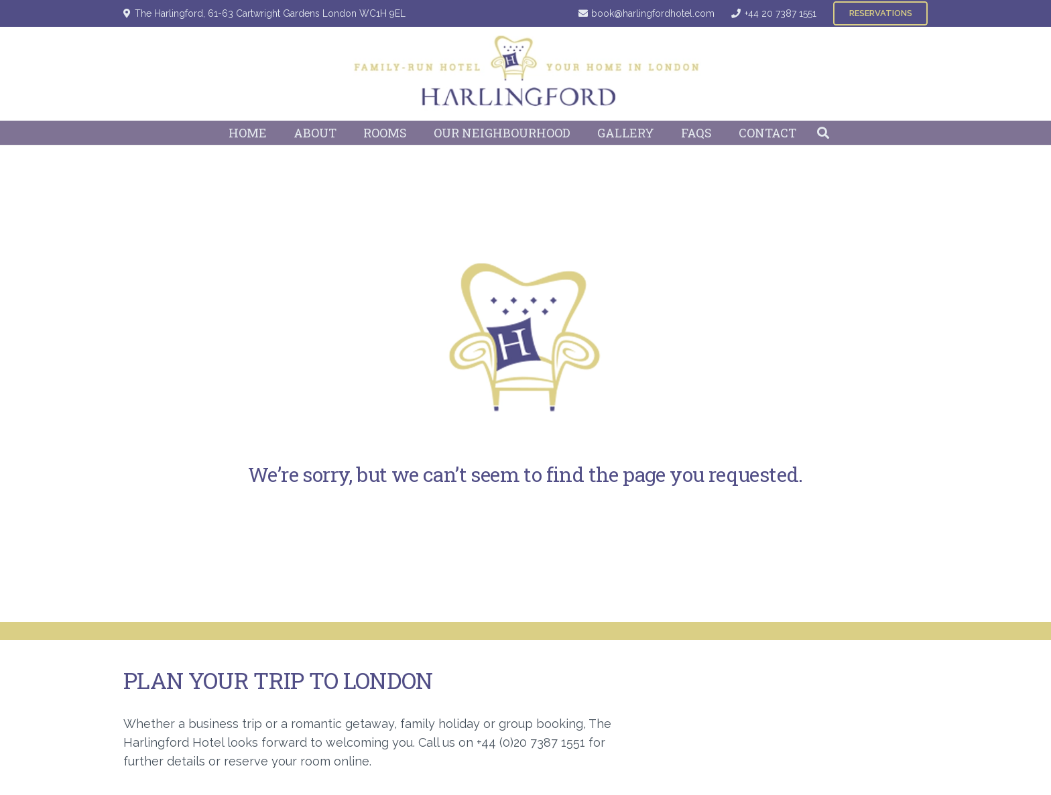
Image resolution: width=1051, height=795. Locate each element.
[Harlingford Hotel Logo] (525, 73)
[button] (823, 132)
